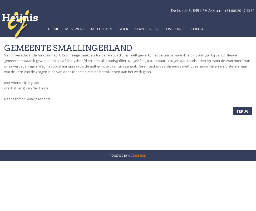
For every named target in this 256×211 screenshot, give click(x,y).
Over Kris (175, 28)
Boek (123, 28)
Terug (242, 111)
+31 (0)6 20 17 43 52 (239, 10)
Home (53, 28)
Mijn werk (75, 28)
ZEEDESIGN (138, 155)
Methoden (101, 28)
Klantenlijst (147, 28)
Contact (199, 28)
